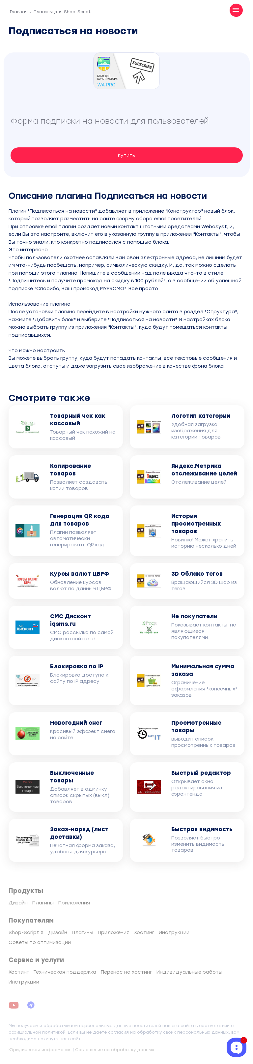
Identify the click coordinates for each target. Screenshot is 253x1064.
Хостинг (144, 932)
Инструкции (174, 932)
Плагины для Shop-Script (62, 11)
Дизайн (18, 903)
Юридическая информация (40, 1049)
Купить (126, 155)
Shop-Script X (26, 932)
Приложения (74, 903)
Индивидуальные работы (189, 972)
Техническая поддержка (64, 972)
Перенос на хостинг (126, 972)
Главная (19, 11)
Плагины (43, 903)
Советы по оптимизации (40, 942)
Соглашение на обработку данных (114, 1049)
